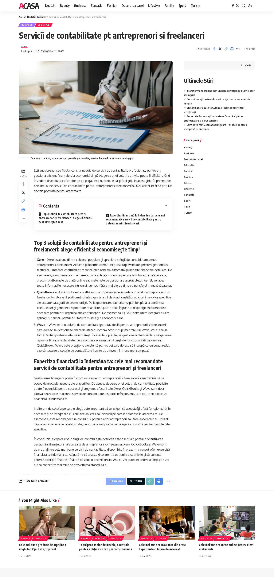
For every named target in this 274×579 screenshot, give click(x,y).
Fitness (188, 185)
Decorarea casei (194, 161)
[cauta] (243, 5)
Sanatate (189, 197)
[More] (238, 50)
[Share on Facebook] (214, 50)
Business (28, 25)
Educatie (189, 167)
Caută (248, 66)
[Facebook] (233, 5)
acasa (25, 47)
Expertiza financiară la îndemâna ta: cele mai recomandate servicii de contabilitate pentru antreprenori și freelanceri (135, 220)
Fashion (188, 179)
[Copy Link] (226, 50)
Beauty (188, 148)
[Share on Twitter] (220, 50)
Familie (188, 173)
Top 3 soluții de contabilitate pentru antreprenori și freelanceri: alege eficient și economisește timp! (65, 219)
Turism (188, 215)
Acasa (29, 5)
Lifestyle (46, 25)
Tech (187, 209)
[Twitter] (237, 5)
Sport (187, 203)
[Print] (232, 50)
